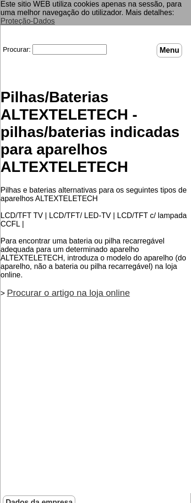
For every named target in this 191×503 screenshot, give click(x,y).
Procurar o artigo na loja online (68, 292)
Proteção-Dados (27, 21)
